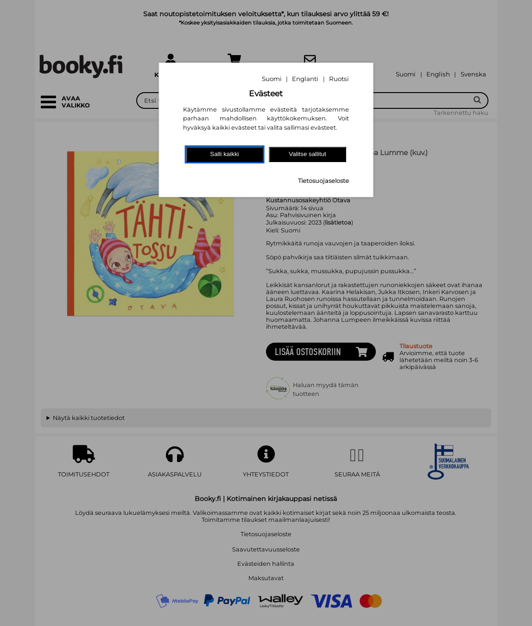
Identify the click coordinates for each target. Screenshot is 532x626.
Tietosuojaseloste (323, 180)
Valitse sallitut (307, 153)
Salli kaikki (224, 153)
